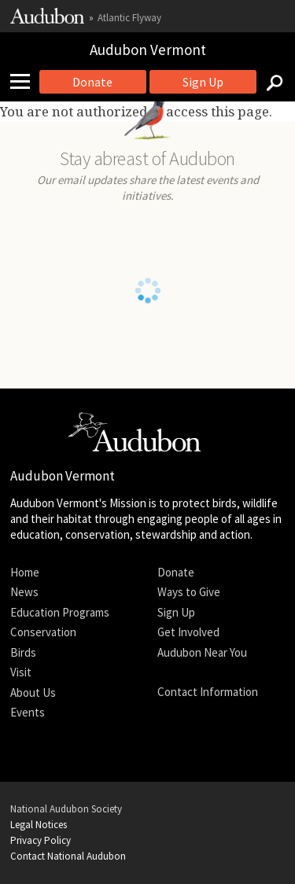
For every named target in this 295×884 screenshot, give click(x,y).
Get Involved (188, 631)
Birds (23, 652)
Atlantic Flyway (129, 17)
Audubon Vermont (148, 49)
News (24, 591)
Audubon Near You (202, 652)
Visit (20, 672)
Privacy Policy (40, 840)
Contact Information (207, 691)
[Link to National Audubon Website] (47, 20)
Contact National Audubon (68, 856)
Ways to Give (188, 591)
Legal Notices (38, 824)
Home (24, 572)
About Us (33, 692)
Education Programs (59, 612)
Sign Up (203, 82)
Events (27, 712)
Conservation (43, 631)
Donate (92, 82)
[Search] (270, 82)
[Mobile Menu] (26, 82)
